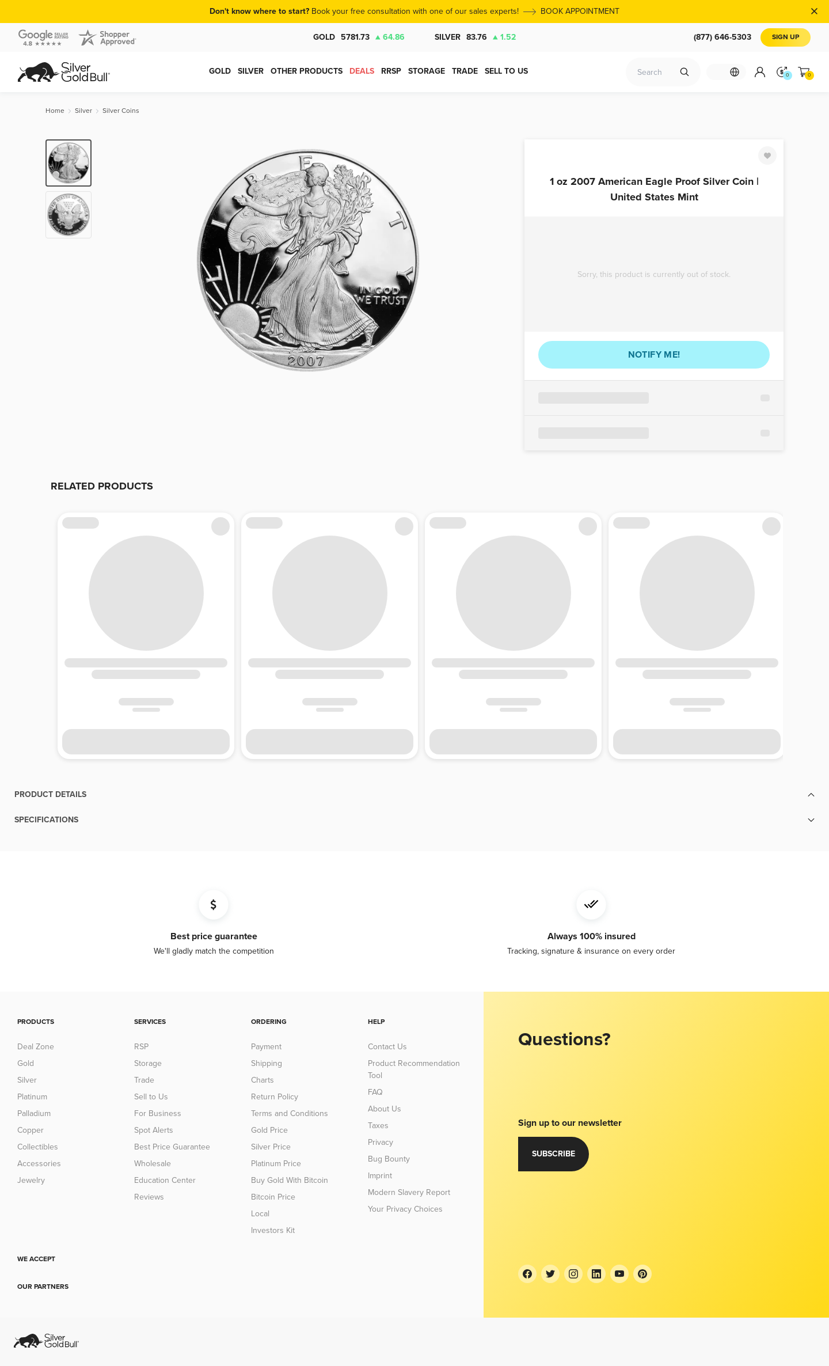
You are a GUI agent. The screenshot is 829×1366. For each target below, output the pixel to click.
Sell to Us (151, 1097)
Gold (359, 37)
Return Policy (274, 1097)
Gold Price (269, 1130)
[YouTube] (619, 1274)
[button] (414, 794)
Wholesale (152, 1163)
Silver (475, 37)
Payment (266, 1047)
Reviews (149, 1197)
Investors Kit (273, 1230)
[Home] (54, 111)
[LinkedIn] (596, 1274)
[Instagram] (573, 1274)
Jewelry (31, 1180)
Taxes (378, 1125)
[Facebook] (527, 1274)
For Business (157, 1113)
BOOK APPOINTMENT (580, 11)
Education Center (165, 1180)
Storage (148, 1063)
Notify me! (654, 355)
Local (260, 1214)
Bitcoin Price (273, 1197)
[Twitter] (550, 1274)
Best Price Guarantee (172, 1147)
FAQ (375, 1092)
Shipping (266, 1063)
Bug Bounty (389, 1159)
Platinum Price (276, 1163)
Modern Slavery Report (409, 1192)
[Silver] (83, 111)
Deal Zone (35, 1047)
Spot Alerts (153, 1130)
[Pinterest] (642, 1274)
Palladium (34, 1113)
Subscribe (553, 1154)
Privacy (380, 1142)
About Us (384, 1109)
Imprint (380, 1176)
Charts (262, 1080)
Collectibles (37, 1147)
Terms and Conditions (289, 1113)
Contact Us (387, 1047)
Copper (30, 1130)
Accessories (39, 1163)
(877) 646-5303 (722, 37)
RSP (141, 1047)
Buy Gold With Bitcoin (289, 1180)
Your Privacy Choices (405, 1209)
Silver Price (271, 1147)
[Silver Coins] (120, 111)
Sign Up (785, 37)
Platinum (32, 1097)
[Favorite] (767, 155)
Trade (144, 1080)
